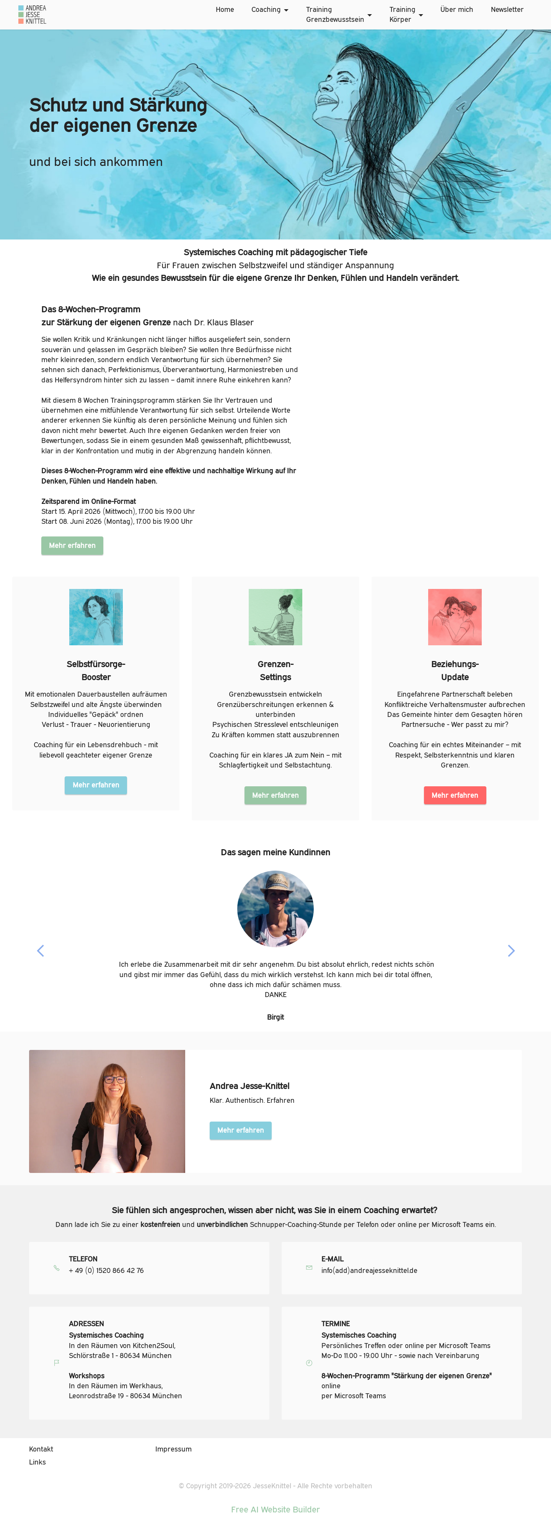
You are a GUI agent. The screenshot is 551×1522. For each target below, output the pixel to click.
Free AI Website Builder (275, 1510)
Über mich (456, 9)
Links (37, 1462)
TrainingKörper (403, 14)
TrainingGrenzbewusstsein (335, 14)
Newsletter (507, 9)
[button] (40, 951)
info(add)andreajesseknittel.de (369, 1271)
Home (225, 9)
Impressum (173, 1449)
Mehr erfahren (72, 545)
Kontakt (41, 1449)
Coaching (266, 9)
